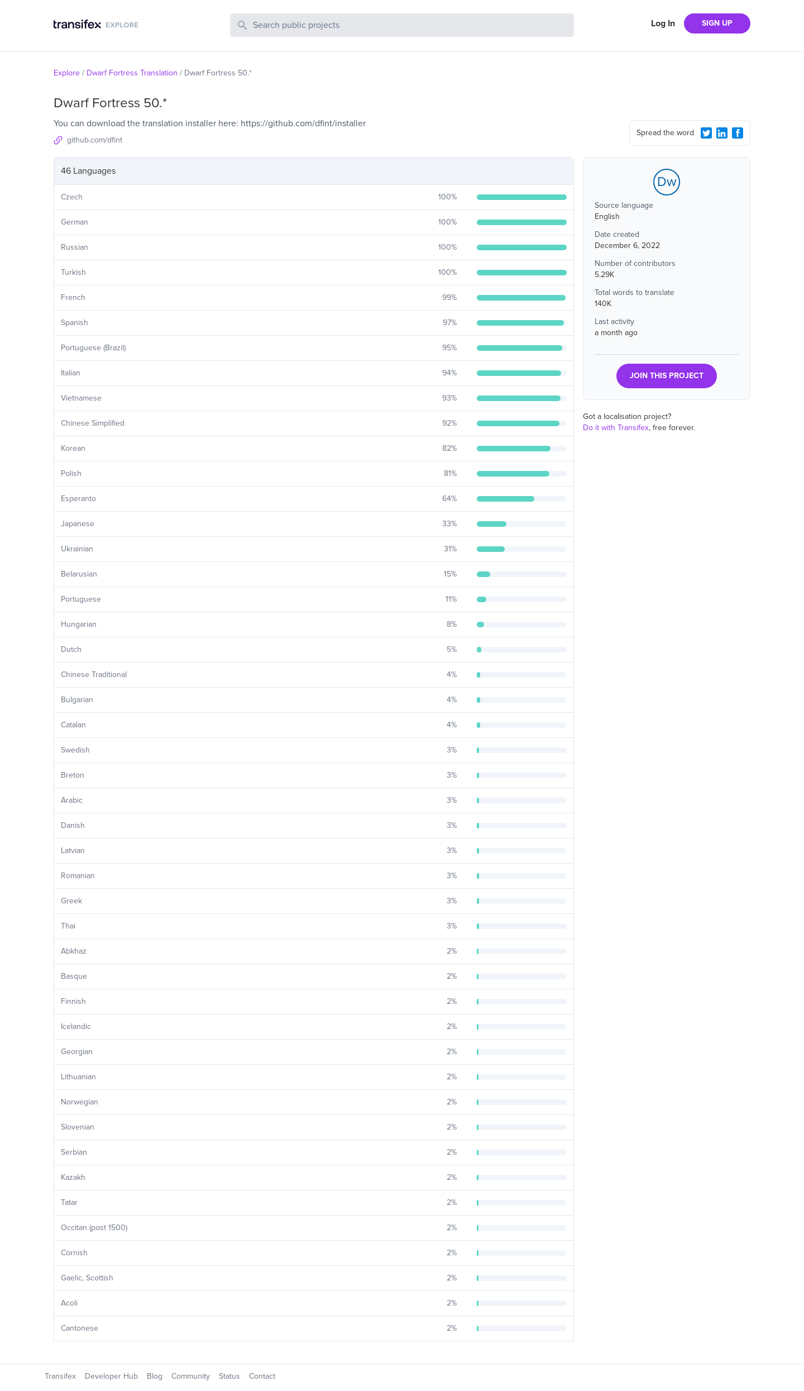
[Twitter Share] (706, 133)
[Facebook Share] (737, 133)
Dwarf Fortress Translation (132, 73)
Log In (663, 23)
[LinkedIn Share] (722, 133)
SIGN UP (717, 23)
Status (229, 1376)
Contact (262, 1376)
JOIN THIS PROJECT (667, 375)
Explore (67, 73)
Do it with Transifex (616, 427)
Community (190, 1376)
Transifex (60, 1376)
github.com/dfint (94, 140)
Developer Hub (111, 1376)
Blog (154, 1376)
